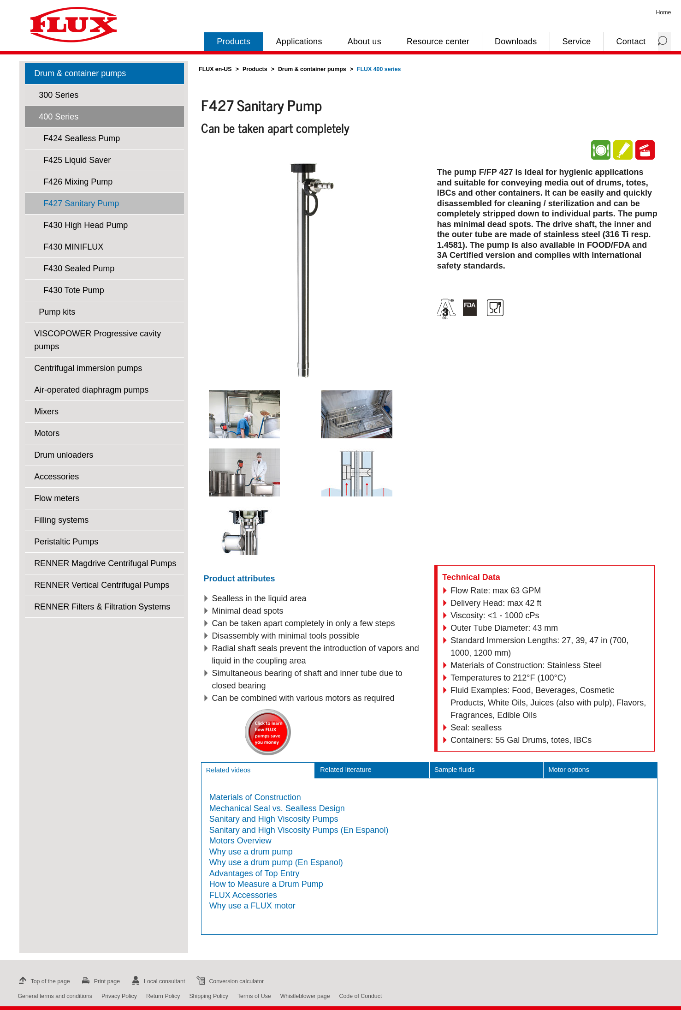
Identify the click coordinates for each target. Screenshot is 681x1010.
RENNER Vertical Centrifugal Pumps (101, 585)
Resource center (438, 41)
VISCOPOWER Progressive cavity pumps (97, 340)
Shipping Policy (208, 996)
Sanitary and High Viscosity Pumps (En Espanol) (299, 830)
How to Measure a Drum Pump (266, 884)
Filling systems (61, 520)
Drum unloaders (63, 455)
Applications (299, 41)
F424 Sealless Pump (81, 138)
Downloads (516, 41)
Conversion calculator (229, 981)
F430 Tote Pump (73, 290)
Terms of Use (254, 996)
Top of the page (43, 981)
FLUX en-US (215, 69)
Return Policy (163, 996)
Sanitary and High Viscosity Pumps (273, 819)
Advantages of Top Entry (254, 873)
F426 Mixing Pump (78, 181)
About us (364, 41)
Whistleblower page (305, 996)
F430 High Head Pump (85, 225)
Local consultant (157, 981)
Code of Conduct (360, 996)
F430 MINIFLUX (73, 246)
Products (233, 41)
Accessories (56, 476)
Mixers (46, 411)
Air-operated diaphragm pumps (91, 389)
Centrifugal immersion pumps (88, 368)
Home (663, 12)
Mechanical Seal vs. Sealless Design (277, 808)
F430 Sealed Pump (78, 268)
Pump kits (57, 312)
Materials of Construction (255, 797)
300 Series (58, 95)
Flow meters (56, 498)
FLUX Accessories (243, 895)
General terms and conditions (55, 996)
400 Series (58, 116)
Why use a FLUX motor (252, 905)
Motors (46, 433)
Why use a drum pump (251, 851)
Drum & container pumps (80, 73)
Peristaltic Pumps (66, 541)
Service (577, 41)
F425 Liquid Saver (77, 160)
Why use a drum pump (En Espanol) (276, 862)
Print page (99, 981)
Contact (630, 41)
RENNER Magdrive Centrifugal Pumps (105, 563)
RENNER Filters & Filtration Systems (102, 606)
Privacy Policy (119, 996)
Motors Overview (240, 840)
